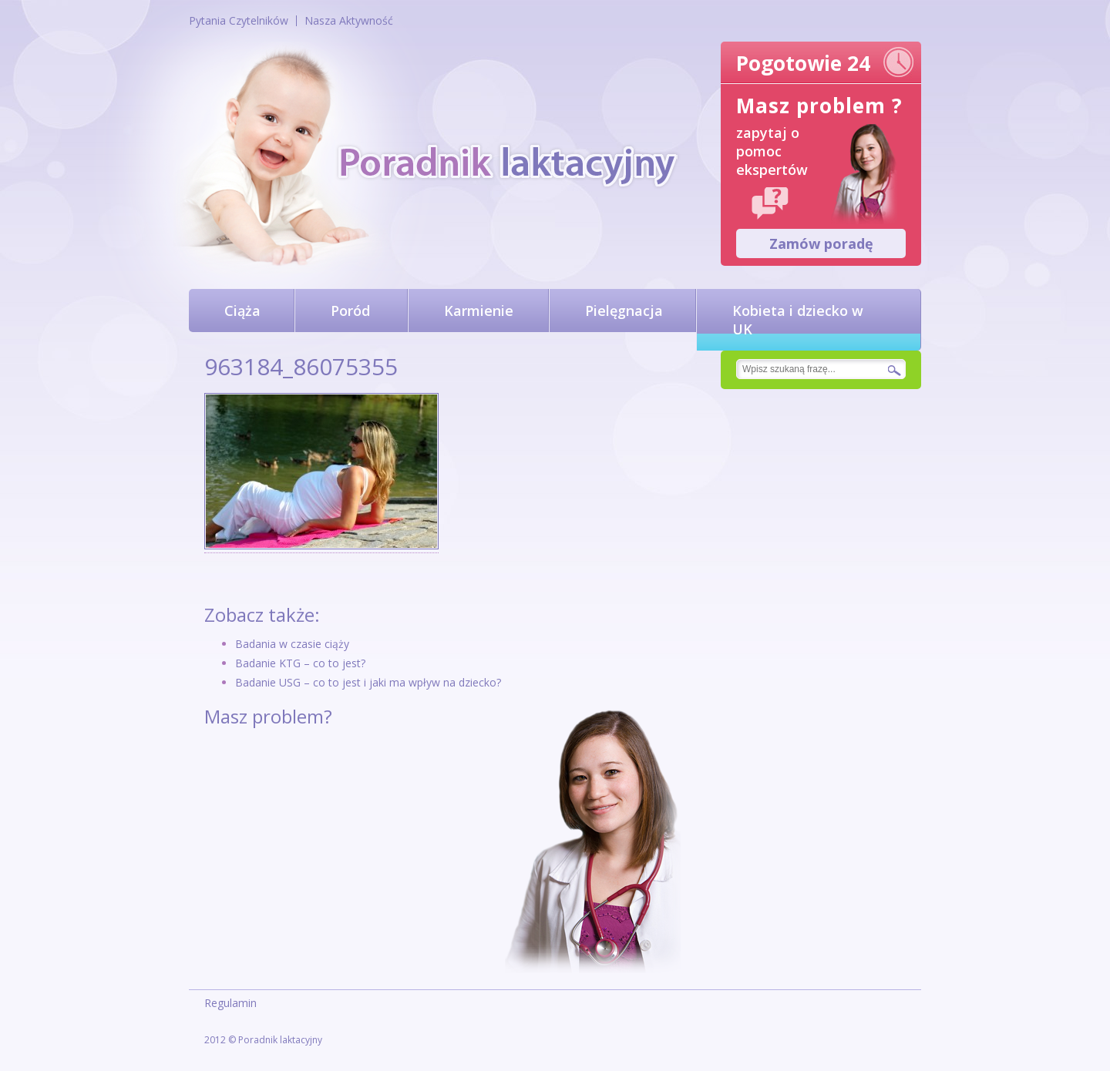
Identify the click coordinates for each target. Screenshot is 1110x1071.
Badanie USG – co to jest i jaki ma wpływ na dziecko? (368, 682)
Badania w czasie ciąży (292, 643)
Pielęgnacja (624, 310)
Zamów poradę (821, 243)
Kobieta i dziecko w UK (797, 319)
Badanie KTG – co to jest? (300, 663)
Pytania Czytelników (238, 20)
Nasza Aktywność (348, 20)
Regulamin (230, 1002)
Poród (350, 310)
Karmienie (478, 310)
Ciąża (242, 310)
